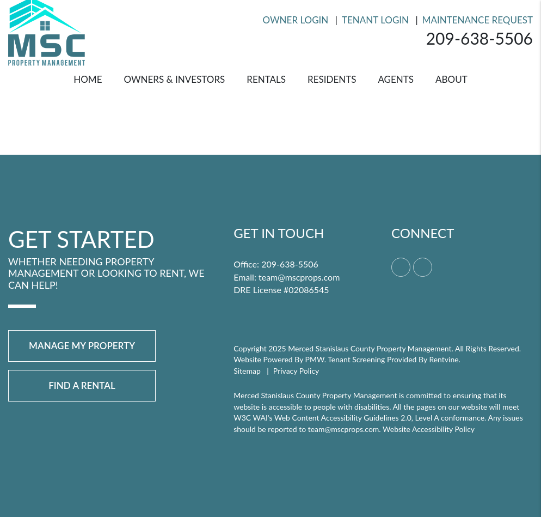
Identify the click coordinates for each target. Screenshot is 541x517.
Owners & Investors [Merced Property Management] (174, 79)
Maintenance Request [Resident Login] (477, 20)
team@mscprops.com (299, 277)
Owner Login (296, 20)
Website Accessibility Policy (429, 429)
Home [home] (87, 79)
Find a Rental (81, 385)
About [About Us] (451, 79)
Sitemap (247, 370)
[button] (400, 267)
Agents (396, 79)
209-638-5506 (479, 38)
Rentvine (443, 359)
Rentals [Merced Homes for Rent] (266, 79)
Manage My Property (82, 345)
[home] (46, 30)
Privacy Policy (296, 370)
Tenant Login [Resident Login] (375, 20)
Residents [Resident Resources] (332, 79)
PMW (314, 359)
